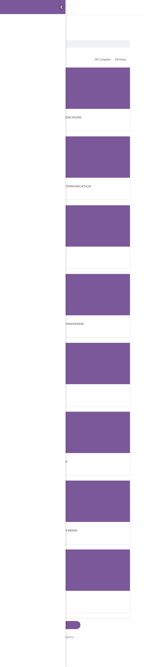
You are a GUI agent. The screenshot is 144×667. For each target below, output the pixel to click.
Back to (69, 637)
